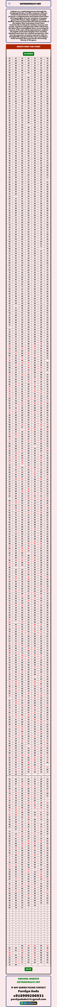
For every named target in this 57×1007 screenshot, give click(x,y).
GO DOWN (28, 54)
